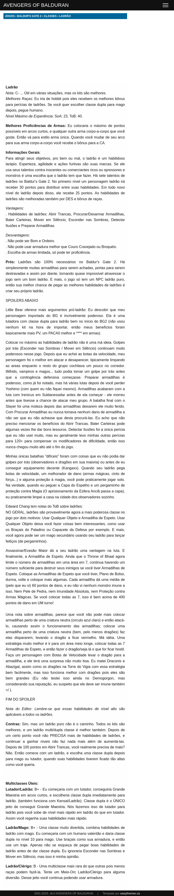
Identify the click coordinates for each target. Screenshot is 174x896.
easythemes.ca (130, 893)
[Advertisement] (65, 51)
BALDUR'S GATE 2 (29, 16)
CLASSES (50, 16)
